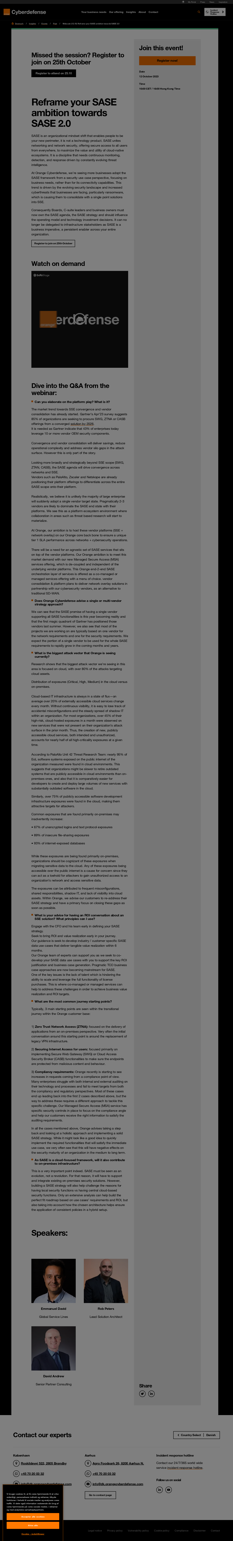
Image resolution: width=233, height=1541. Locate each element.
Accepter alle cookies (33, 1524)
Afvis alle (33, 1532)
